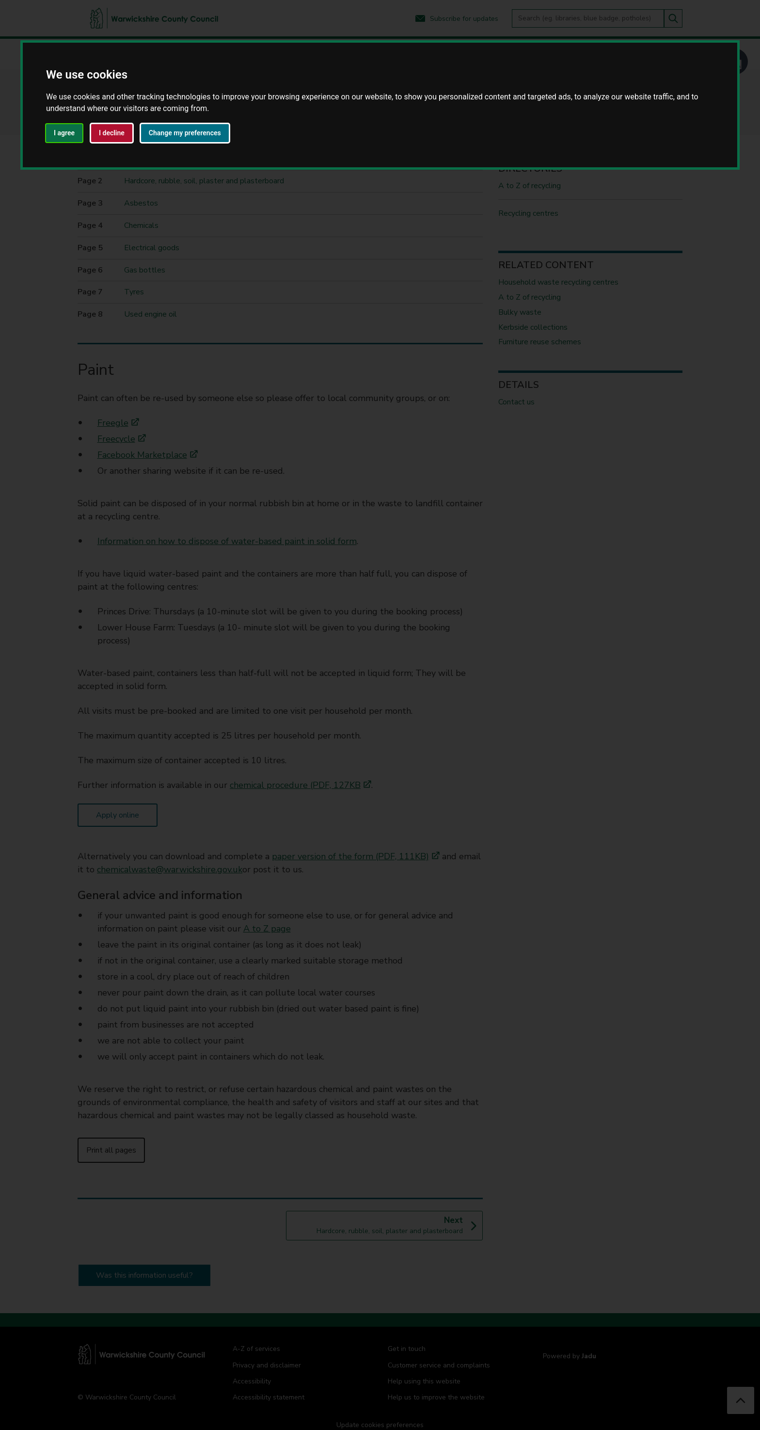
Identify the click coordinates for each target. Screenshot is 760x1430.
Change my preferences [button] (185, 133)
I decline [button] (112, 133)
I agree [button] (64, 133)
